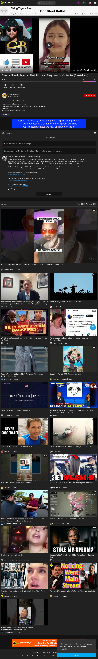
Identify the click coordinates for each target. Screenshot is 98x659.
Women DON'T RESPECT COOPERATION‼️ (16, 446)
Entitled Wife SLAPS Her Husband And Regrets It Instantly (72, 483)
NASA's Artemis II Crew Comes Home (15, 410)
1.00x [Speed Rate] (78, 70)
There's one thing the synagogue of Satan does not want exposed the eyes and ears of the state (22, 520)
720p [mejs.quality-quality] (92, 70)
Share (5, 86)
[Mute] (88, 70)
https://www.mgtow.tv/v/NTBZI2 (18, 186)
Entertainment (26, 101)
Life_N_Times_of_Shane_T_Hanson (20, 157)
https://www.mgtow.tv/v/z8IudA (18, 180)
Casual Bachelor (13, 94)
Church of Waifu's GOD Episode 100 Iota (65, 374)
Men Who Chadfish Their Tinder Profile (16, 483)
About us (40, 656)
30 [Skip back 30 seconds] (81, 70)
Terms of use (21, 656)
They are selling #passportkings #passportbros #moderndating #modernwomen (19, 628)
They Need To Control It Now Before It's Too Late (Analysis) (72, 591)
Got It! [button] (77, 655)
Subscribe (90, 95)
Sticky (78, 204)
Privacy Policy (31, 656)
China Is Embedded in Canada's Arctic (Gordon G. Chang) (71, 446)
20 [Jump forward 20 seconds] (84, 70)
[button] (89, 3)
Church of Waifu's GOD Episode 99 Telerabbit (67, 519)
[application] (49, 45)
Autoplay (89, 204)
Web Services (56, 656)
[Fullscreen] (95, 70)
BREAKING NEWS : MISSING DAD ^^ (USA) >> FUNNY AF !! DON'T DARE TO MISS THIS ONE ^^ (71, 411)
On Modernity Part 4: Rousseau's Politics (65, 302)
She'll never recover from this (12, 555)
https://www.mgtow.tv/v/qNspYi (18, 174)
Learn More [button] (65, 649)
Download (23, 86)
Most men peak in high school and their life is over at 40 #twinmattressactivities (32, 265)
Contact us (47, 656)
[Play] (3, 70)
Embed (13, 86)
